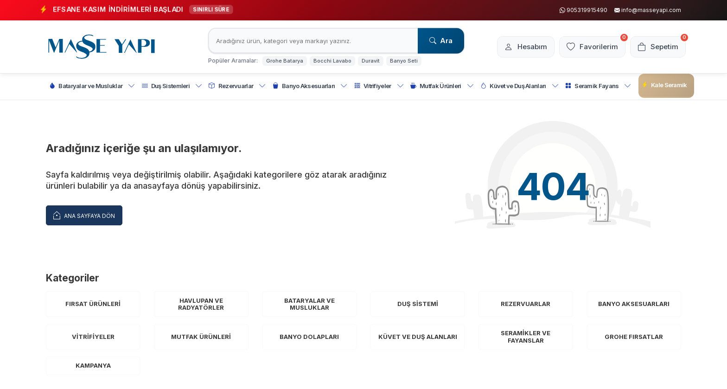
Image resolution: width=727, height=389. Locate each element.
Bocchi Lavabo (332, 60)
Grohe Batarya (284, 60)
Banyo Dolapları (309, 336)
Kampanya (93, 365)
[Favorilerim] (592, 46)
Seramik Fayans (598, 86)
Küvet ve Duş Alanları (519, 86)
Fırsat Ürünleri (93, 303)
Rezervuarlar (237, 86)
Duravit (371, 60)
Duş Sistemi (417, 303)
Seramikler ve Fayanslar (525, 336)
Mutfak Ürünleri (442, 86)
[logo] (101, 47)
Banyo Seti (404, 60)
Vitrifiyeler (379, 86)
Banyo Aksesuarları (310, 86)
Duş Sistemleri (172, 86)
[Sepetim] (658, 46)
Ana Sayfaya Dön (84, 215)
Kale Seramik (664, 85)
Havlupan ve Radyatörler (201, 304)
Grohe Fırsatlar (634, 336)
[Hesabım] (526, 46)
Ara (441, 40)
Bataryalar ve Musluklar (92, 86)
